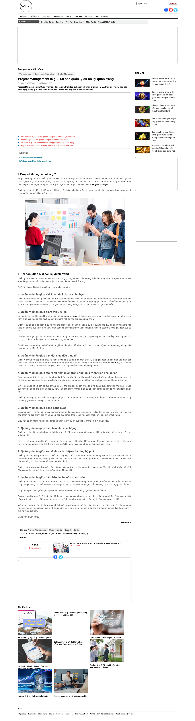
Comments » (35, 548)
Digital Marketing (65, 74)
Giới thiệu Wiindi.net (105, 714)
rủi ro (74, 316)
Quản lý (68, 530)
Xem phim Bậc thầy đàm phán (52, 22)
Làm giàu (46, 16)
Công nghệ (58, 16)
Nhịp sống (35, 16)
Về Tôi (92, 714)
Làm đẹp (78, 16)
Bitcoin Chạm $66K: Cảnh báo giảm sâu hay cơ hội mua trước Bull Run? (163, 108)
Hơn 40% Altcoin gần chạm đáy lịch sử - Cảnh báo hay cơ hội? (164, 121)
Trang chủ (23, 16)
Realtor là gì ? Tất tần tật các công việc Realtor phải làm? (44, 140)
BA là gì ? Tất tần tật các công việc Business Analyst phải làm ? (33, 667)
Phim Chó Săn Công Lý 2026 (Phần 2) (100, 22)
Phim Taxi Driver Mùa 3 (74, 22)
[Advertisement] (97, 45)
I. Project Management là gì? (31, 157)
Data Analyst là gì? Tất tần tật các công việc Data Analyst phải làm (48, 137)
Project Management (37, 530)
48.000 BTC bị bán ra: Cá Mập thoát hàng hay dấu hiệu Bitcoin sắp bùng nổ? (163, 148)
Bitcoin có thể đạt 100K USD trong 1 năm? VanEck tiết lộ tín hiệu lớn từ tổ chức (164, 81)
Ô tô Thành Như (101, 16)
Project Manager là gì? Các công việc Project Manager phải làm (47, 146)
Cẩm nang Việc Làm (44, 74)
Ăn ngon (88, 16)
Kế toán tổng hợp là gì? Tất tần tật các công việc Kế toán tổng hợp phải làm (34, 638)
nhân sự (115, 363)
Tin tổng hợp (25, 74)
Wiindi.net (126, 523)
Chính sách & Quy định (125, 714)
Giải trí (68, 16)
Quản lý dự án (56, 530)
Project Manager (100, 184)
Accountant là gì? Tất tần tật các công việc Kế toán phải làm (70, 614)
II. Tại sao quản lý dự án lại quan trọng (35, 161)
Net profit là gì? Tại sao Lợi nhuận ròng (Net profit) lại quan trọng (47, 143)
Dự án (76, 530)
